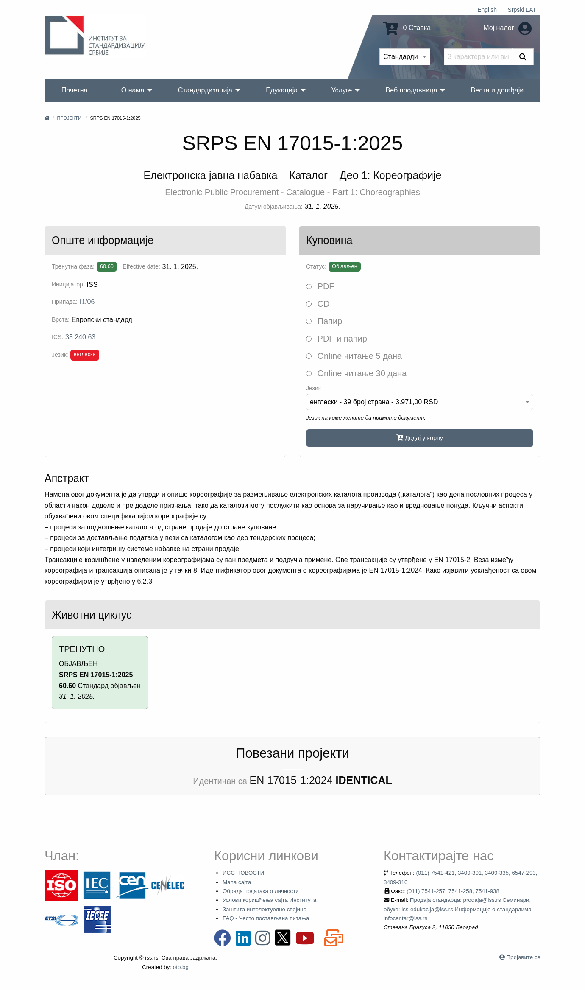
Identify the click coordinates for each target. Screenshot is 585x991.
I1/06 (87, 301)
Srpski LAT (522, 9)
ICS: (57, 336)
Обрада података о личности (261, 891)
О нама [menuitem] (133, 90)
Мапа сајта (237, 882)
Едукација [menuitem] (282, 90)
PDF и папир (336, 338)
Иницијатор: (68, 284)
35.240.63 (80, 337)
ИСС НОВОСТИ (243, 873)
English (487, 9)
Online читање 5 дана (354, 356)
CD (317, 303)
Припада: (65, 301)
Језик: (60, 354)
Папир (324, 321)
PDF (320, 286)
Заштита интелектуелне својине (264, 909)
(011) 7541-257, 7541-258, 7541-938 (453, 891)
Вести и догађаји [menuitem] (497, 90)
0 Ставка (407, 27)
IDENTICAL (363, 780)
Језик (313, 388)
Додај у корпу (419, 437)
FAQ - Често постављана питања (266, 918)
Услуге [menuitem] (341, 90)
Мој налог (507, 27)
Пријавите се (523, 957)
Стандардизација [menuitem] (205, 90)
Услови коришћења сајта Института (269, 900)
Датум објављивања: (274, 206)
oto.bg (181, 967)
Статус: (316, 266)
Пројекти (69, 117)
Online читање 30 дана (356, 373)
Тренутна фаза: (73, 266)
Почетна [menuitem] (74, 90)
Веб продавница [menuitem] (411, 90)
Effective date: (141, 266)
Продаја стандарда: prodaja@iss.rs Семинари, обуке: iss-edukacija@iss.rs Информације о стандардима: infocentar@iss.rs (458, 909)
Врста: (61, 319)
